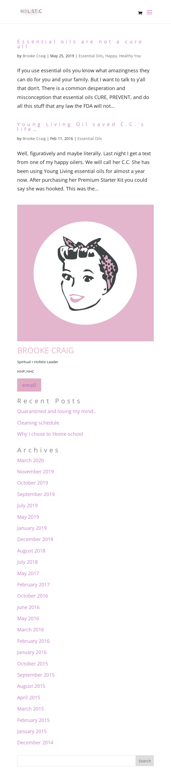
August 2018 (31, 550)
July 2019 (27, 505)
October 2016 (32, 595)
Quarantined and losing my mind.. (56, 411)
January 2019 (32, 528)
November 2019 (35, 471)
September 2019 (36, 494)
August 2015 (31, 686)
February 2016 (33, 641)
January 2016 (32, 652)
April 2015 (28, 697)
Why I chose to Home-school (50, 434)
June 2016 (28, 607)
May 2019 (28, 517)
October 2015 (32, 663)
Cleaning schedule (38, 422)
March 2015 (30, 708)
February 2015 (33, 720)
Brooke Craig (34, 55)
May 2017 (28, 573)
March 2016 (30, 629)
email (29, 385)
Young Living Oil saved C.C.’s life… (81, 126)
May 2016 (28, 618)
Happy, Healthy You (123, 55)
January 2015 (32, 731)
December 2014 (35, 742)
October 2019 (32, 482)
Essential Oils (91, 55)
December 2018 (35, 539)
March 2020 (30, 460)
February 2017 (33, 584)
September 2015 (36, 674)
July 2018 (27, 562)
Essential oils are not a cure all (80, 44)
